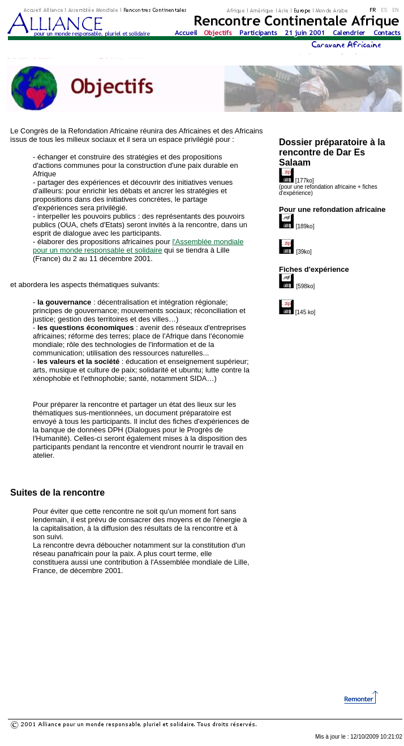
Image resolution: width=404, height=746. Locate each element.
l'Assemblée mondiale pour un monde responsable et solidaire (138, 245)
